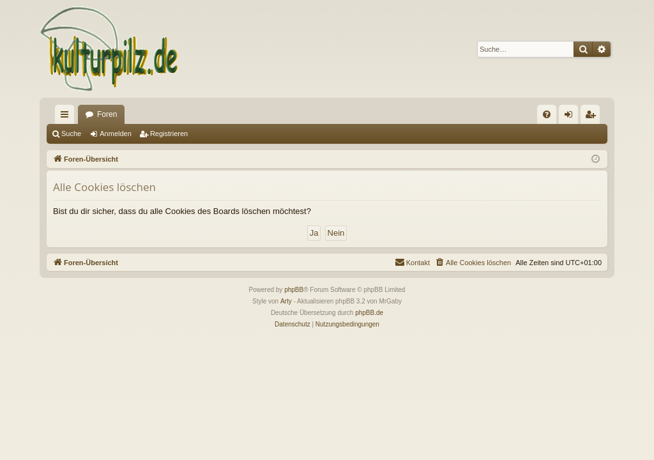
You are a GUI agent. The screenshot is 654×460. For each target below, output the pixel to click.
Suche (71, 133)
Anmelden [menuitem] (571, 117)
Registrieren (169, 133)
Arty (286, 301)
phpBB (293, 289)
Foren (107, 114)
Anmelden (116, 133)
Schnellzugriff (67, 117)
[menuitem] (546, 114)
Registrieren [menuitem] (593, 117)
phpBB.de (369, 312)
